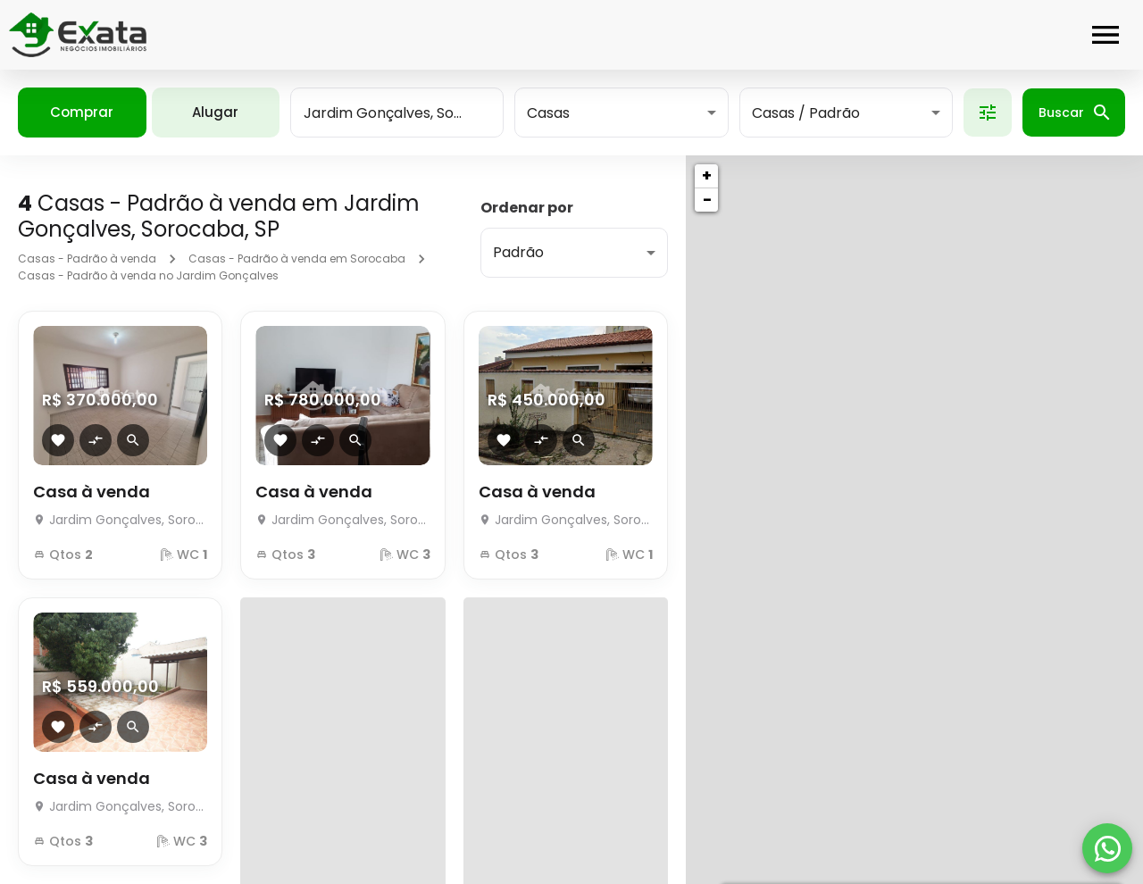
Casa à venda (91, 491)
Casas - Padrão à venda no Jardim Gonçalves (148, 275)
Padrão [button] (518, 252)
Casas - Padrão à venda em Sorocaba (296, 258)
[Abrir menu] (1105, 34)
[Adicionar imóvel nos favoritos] (58, 440)
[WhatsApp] (1107, 848)
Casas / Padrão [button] (806, 113)
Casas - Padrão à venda (87, 258)
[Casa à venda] (120, 514)
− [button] (707, 199)
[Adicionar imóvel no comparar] (95, 440)
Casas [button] (548, 113)
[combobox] (397, 113)
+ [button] (707, 175)
